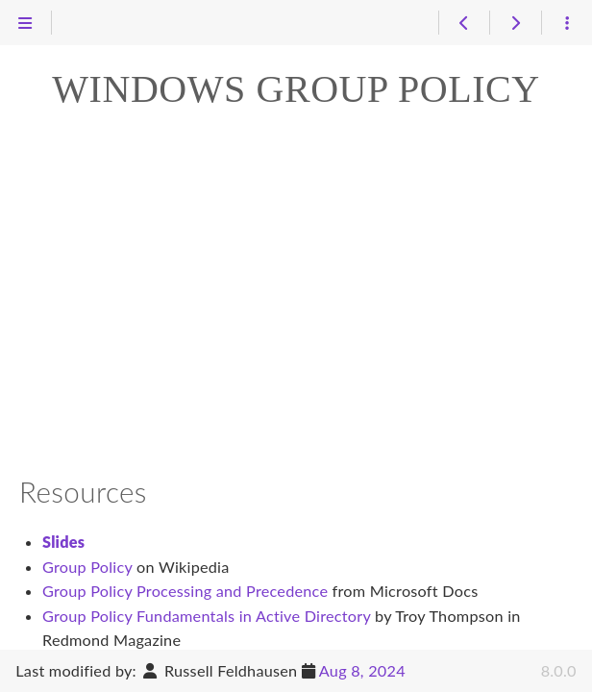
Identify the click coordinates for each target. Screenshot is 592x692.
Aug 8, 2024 (362, 670)
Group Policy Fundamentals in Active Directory (206, 615)
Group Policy (87, 566)
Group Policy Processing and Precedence (185, 590)
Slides (63, 541)
